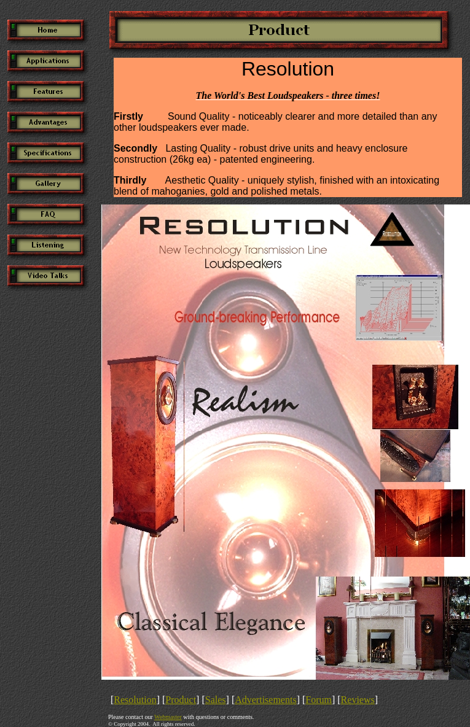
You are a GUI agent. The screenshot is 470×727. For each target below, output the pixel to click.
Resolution (135, 699)
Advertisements (265, 699)
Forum (318, 699)
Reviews (358, 699)
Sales (215, 699)
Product (180, 699)
